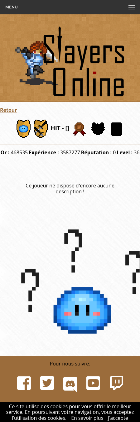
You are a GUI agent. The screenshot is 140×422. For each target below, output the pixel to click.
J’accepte (118, 418)
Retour (8, 110)
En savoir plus (87, 418)
